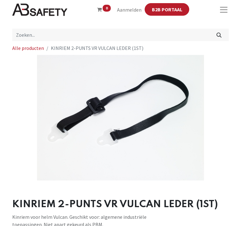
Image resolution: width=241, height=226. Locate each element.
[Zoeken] (219, 35)
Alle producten (28, 48)
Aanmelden (129, 10)
